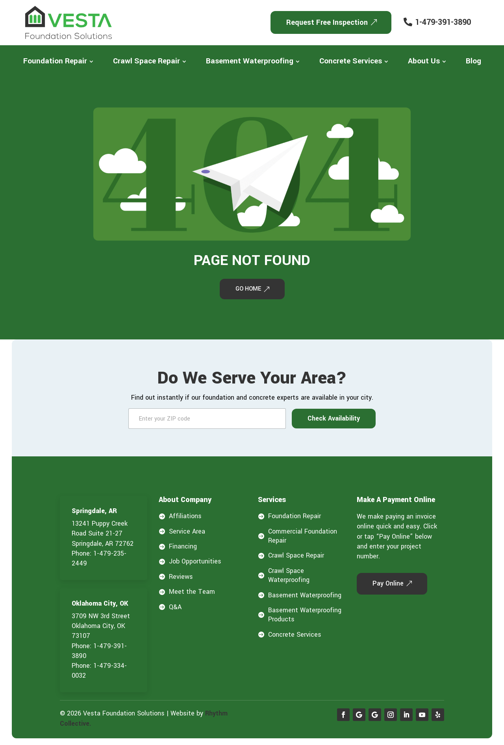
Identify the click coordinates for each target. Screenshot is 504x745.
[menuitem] (58, 61)
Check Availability (334, 419)
